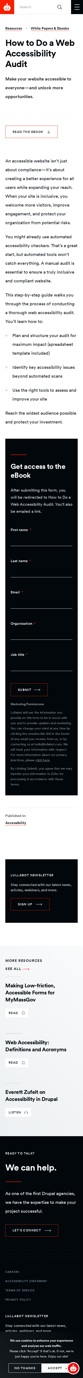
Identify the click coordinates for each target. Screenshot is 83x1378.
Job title (17, 655)
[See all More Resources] (41, 969)
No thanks (25, 1368)
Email (15, 592)
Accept (55, 1368)
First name (19, 530)
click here (43, 760)
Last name (19, 561)
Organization (21, 623)
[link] (31, 132)
